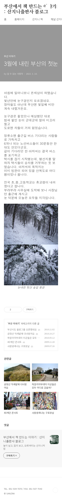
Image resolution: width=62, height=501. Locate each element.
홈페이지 (19, 19)
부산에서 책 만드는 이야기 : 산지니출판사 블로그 (30, 6)
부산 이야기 (14, 323)
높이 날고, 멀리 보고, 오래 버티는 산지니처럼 (24, 447)
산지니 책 (37, 19)
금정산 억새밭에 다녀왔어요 (21, 333)
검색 (48, 6)
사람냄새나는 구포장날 (18, 346)
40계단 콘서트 (14, 342)
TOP (55, 490)
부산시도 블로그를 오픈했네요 (22, 329)
